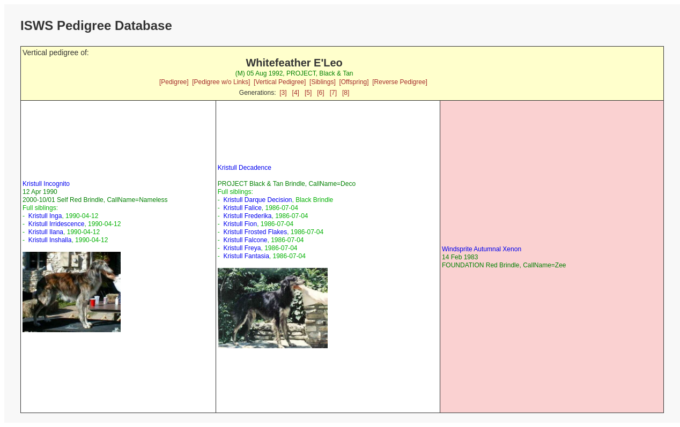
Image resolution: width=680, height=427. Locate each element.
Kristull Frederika (247, 216)
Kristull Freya (242, 248)
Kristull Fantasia (246, 256)
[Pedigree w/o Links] (221, 82)
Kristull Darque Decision (257, 200)
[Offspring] (353, 82)
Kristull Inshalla (50, 240)
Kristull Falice (242, 208)
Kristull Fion (240, 224)
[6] (320, 92)
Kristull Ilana (45, 232)
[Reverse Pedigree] (399, 82)
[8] (345, 92)
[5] (308, 92)
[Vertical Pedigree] (280, 82)
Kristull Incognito (46, 184)
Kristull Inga (45, 216)
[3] (282, 92)
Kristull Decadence (244, 167)
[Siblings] (322, 82)
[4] (295, 92)
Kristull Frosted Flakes (255, 232)
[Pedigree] (174, 82)
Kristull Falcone (245, 240)
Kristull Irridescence (56, 224)
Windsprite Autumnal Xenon (481, 249)
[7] (333, 92)
